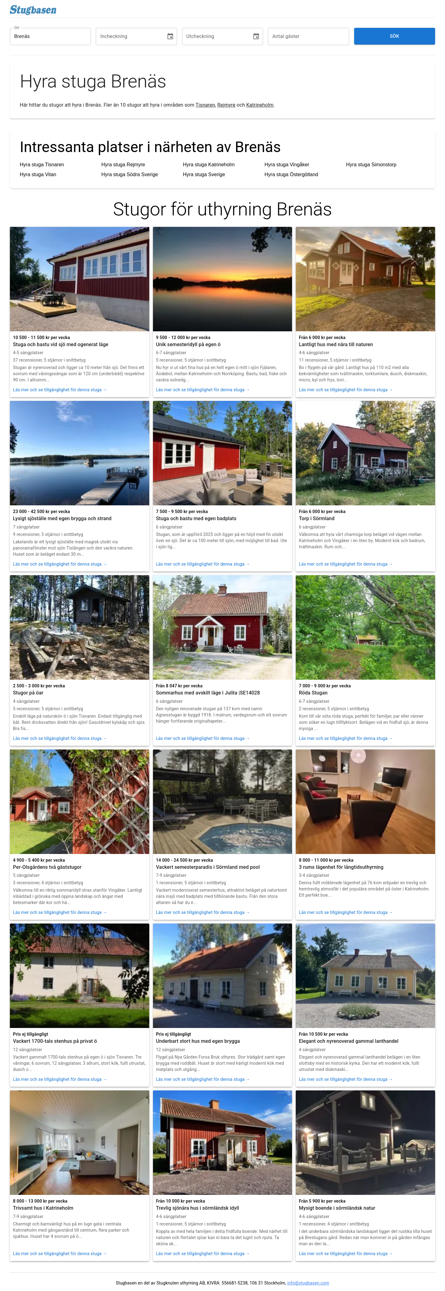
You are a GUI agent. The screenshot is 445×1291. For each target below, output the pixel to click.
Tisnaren (205, 105)
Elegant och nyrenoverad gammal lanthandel (348, 1041)
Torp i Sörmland (316, 518)
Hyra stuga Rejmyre (123, 164)
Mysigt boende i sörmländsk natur (337, 1208)
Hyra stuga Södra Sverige (129, 174)
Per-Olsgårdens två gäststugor (47, 867)
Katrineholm (259, 105)
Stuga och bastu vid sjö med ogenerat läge (60, 344)
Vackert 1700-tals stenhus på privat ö (55, 1041)
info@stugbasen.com (308, 1282)
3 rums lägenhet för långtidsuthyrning (341, 867)
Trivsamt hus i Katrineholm (43, 1208)
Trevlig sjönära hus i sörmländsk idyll (197, 1208)
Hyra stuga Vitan (38, 174)
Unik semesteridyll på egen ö (188, 344)
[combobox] (46, 36)
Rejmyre (226, 105)
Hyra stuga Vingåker (287, 164)
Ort (16, 27)
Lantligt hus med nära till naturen (336, 344)
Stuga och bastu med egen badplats (196, 518)
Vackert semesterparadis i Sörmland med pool (208, 867)
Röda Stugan (313, 693)
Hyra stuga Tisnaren (42, 164)
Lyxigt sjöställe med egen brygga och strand (62, 518)
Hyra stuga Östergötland (291, 174)
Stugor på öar (28, 693)
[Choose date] (170, 36)
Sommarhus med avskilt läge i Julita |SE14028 (208, 693)
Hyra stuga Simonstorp (371, 164)
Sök (394, 36)
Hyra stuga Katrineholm (209, 164)
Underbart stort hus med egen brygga (198, 1041)
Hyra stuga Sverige (204, 174)
